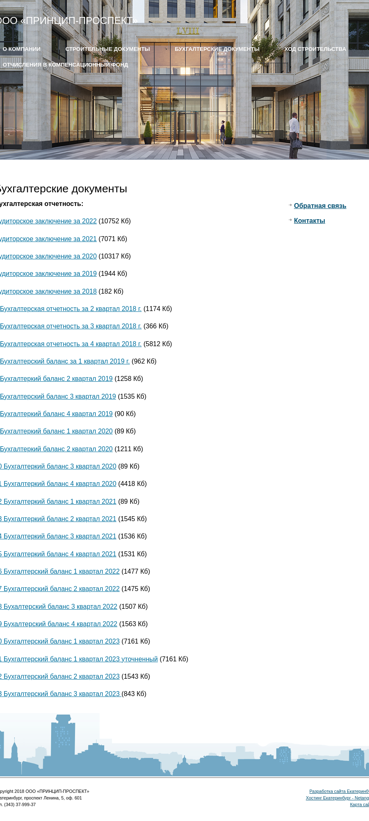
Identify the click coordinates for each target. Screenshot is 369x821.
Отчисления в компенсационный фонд (66, 65)
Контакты (309, 220)
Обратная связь (320, 205)
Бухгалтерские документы (217, 49)
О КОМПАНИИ (22, 49)
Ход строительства (315, 49)
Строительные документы (107, 49)
